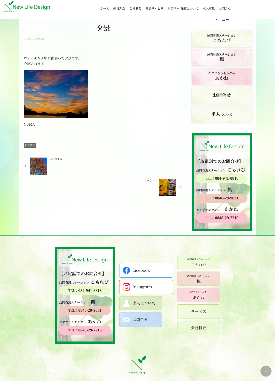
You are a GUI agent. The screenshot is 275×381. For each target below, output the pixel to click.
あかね (193, 295)
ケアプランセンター (221, 76)
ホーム (104, 6)
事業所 (172, 6)
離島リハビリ (154, 6)
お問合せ (225, 6)
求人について (144, 303)
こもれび (193, 262)
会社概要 (135, 6)
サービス (193, 311)
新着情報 (30, 145)
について (221, 114)
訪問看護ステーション (222, 38)
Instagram (142, 287)
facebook (141, 270)
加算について (190, 6)
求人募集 (209, 6)
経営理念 (119, 6)
